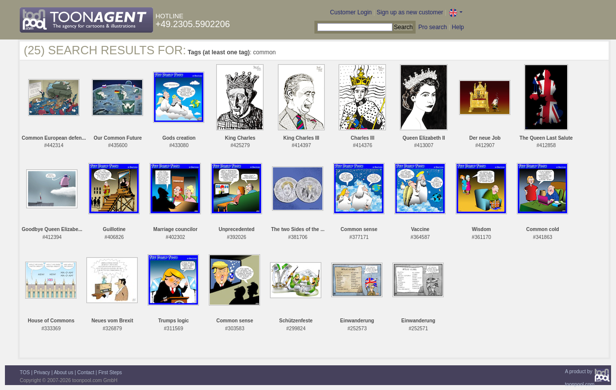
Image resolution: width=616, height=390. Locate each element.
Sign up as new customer (410, 12)
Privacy (42, 372)
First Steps (110, 372)
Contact (85, 372)
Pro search (432, 27)
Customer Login (351, 12)
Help (458, 27)
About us (63, 372)
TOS (25, 372)
